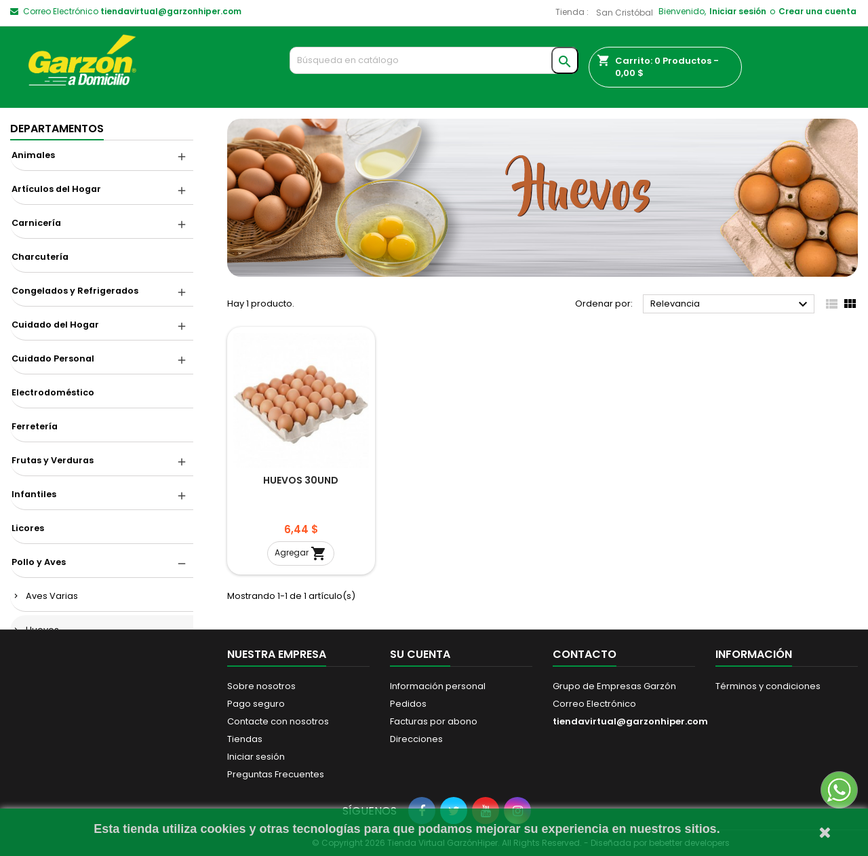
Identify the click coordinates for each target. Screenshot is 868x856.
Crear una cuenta (817, 11)
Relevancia (730, 304)
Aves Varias (52, 596)
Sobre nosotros (261, 686)
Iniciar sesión (737, 11)
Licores (28, 528)
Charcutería (40, 256)
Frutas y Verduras (53, 460)
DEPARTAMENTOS (57, 128)
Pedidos (408, 703)
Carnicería (36, 223)
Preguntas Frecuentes (275, 774)
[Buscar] (434, 60)
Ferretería (35, 426)
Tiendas (244, 739)
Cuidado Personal (53, 358)
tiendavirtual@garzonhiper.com (170, 11)
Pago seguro (256, 703)
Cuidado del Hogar (55, 324)
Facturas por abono (433, 721)
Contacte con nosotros (278, 721)
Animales (33, 155)
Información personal (438, 686)
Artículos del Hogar (56, 189)
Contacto (584, 654)
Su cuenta (420, 654)
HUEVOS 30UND (300, 480)
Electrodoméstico (53, 392)
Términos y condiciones (768, 686)
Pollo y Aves (39, 562)
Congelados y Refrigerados (75, 290)
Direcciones (416, 739)
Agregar (301, 553)
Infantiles (34, 494)
